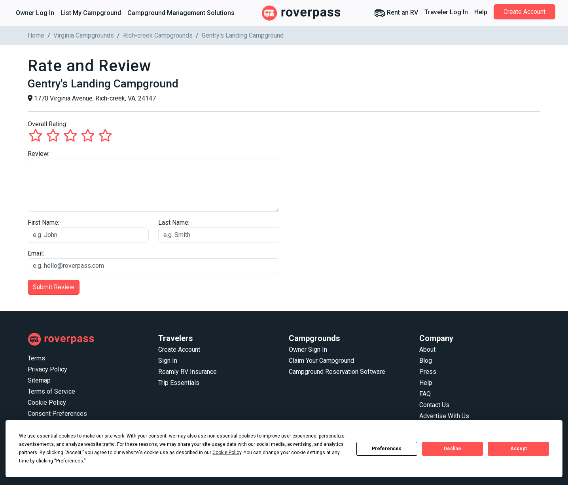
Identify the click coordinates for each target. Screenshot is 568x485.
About (427, 349)
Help (480, 12)
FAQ (425, 394)
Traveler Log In (446, 12)
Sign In (167, 360)
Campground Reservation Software (337, 371)
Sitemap (39, 380)
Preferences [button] (69, 461)
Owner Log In (35, 13)
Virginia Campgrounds (83, 35)
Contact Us (434, 405)
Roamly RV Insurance (187, 371)
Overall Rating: (47, 124)
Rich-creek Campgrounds (158, 35)
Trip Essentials (178, 382)
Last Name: (173, 222)
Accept (518, 448)
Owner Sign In (308, 349)
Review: (38, 153)
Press (427, 371)
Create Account (524, 11)
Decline (452, 448)
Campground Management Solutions (181, 13)
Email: (36, 253)
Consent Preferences (57, 413)
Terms (36, 358)
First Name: (43, 222)
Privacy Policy (47, 369)
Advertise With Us (444, 416)
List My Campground (91, 13)
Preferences (386, 448)
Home (36, 35)
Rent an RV (396, 13)
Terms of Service (51, 391)
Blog (425, 360)
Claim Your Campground (321, 360)
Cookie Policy (47, 402)
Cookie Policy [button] (226, 452)
